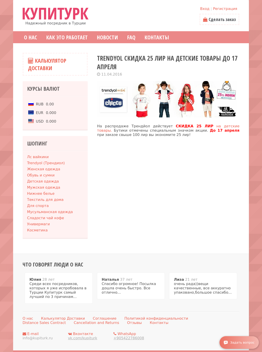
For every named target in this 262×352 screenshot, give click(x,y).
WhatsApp (134, 336)
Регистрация (225, 9)
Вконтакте (89, 336)
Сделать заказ (219, 19)
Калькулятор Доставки (47, 64)
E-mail (44, 336)
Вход (204, 9)
